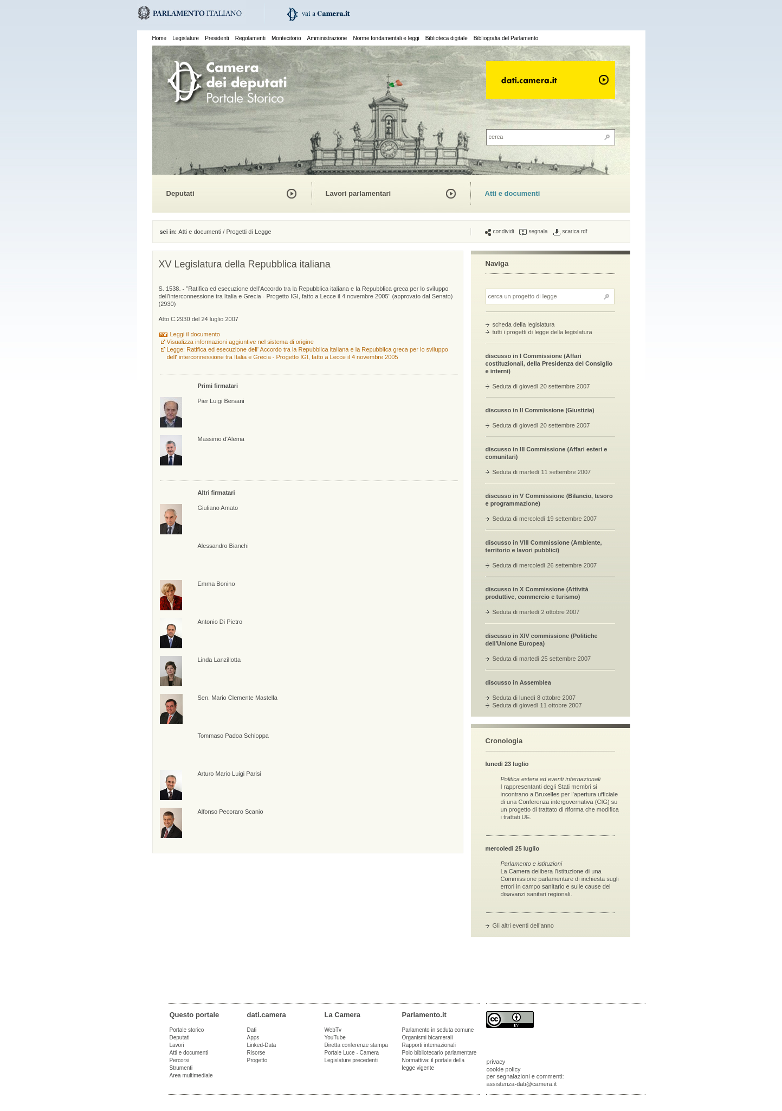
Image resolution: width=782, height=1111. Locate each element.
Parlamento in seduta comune (438, 1030)
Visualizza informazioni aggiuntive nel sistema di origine (240, 342)
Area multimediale (191, 1075)
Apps (253, 1037)
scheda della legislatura (524, 324)
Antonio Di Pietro (220, 621)
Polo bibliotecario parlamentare (439, 1053)
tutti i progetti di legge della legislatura (542, 332)
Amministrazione (327, 38)
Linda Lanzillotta (219, 659)
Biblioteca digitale (446, 38)
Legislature (185, 38)
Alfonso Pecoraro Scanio (230, 811)
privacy (496, 1061)
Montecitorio (286, 38)
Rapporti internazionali (429, 1045)
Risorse (256, 1053)
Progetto (257, 1060)
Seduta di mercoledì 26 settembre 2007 (545, 565)
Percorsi (180, 1060)
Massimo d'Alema (221, 439)
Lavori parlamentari (358, 193)
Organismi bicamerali (427, 1037)
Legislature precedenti (351, 1060)
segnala (533, 231)
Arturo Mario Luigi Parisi (229, 773)
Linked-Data (261, 1045)
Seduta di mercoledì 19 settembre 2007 (545, 518)
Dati (252, 1030)
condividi (499, 231)
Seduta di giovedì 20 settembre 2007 (541, 386)
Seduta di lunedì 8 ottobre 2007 (534, 697)
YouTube (335, 1037)
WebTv (333, 1030)
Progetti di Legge (248, 231)
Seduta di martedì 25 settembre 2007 (542, 658)
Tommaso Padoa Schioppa (233, 735)
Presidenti (217, 38)
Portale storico (187, 1030)
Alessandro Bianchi (223, 545)
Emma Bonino (216, 583)
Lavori (177, 1045)
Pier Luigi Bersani (221, 401)
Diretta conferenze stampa (356, 1045)
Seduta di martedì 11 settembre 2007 (542, 472)
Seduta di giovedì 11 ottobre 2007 (537, 705)
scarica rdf (570, 231)
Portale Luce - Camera (352, 1053)
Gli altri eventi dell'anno (523, 925)
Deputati (180, 193)
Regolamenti (250, 38)
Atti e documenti (512, 193)
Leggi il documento (195, 334)
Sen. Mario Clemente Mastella (237, 697)
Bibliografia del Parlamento (506, 38)
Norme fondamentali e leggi (386, 38)
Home (159, 38)
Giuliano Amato (218, 508)
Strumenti (181, 1068)
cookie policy (504, 1069)
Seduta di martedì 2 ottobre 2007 (536, 612)
